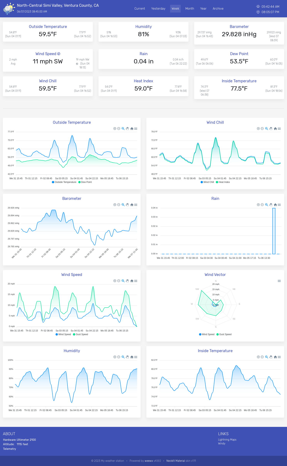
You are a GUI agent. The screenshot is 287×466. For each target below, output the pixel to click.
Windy (221, 443)
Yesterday (158, 8)
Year (203, 8)
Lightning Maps (227, 439)
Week (175, 8)
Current (139, 8)
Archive (218, 8)
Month (189, 8)
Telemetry (9, 449)
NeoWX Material (175, 460)
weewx (149, 460)
